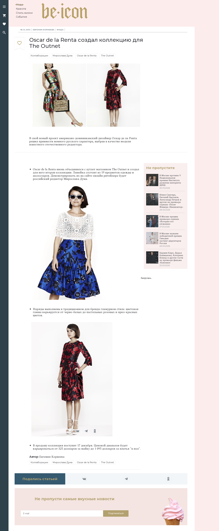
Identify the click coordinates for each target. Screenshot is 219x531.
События (21, 16)
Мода (19, 4)
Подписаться (115, 513)
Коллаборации (39, 55)
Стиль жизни (24, 12)
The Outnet (107, 55)
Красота (21, 8)
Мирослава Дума (62, 55)
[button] (4, 7)
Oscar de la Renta (86, 55)
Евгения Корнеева (43, 30)
